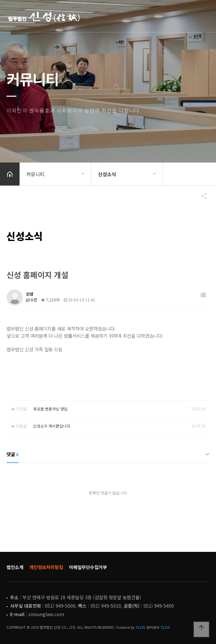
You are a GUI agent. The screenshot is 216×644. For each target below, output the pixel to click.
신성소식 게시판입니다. (52, 426)
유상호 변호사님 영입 (50, 408)
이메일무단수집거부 (88, 567)
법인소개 (15, 567)
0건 (31, 299)
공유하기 (201, 195)
